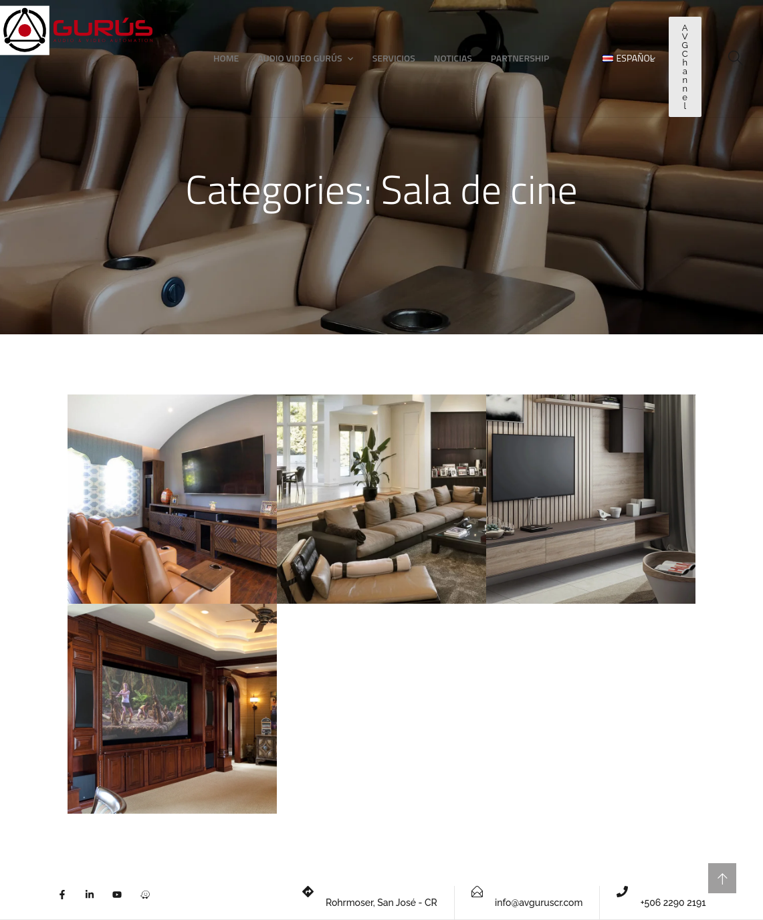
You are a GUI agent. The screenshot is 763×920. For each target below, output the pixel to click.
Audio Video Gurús (299, 58)
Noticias (453, 58)
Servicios (393, 58)
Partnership (520, 58)
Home (226, 58)
